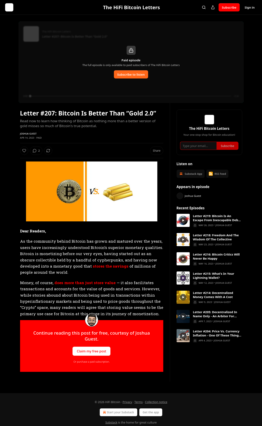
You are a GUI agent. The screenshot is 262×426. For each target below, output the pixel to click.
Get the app (151, 412)
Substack (111, 422)
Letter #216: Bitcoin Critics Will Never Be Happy (216, 261)
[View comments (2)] (47, 151)
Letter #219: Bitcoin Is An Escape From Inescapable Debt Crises (216, 223)
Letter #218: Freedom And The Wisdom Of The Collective (216, 242)
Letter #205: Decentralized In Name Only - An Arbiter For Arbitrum (215, 319)
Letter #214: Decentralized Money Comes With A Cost (213, 300)
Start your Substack (118, 412)
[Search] (204, 7)
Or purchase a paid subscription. (92, 361)
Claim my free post (91, 351)
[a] (183, 225)
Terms (138, 402)
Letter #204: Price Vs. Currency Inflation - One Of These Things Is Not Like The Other (216, 338)
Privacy (127, 402)
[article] (209, 225)
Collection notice (156, 402)
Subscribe (229, 7)
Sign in (250, 7)
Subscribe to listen (131, 74)
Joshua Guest (28, 133)
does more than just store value (85, 282)
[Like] (24, 151)
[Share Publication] (213, 7)
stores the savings (110, 266)
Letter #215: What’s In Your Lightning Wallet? (213, 281)
